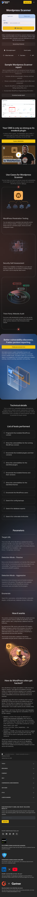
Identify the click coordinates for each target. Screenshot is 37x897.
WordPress (5, 411)
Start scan (18, 28)
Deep (27, 16)
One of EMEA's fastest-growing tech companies (13, 845)
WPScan (24, 183)
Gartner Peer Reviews (12, 891)
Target (4, 20)
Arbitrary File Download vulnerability (13, 718)
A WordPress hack (6, 699)
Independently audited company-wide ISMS (12, 859)
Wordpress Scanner (6, 755)
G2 (19, 891)
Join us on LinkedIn (6, 875)
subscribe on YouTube (17, 875)
